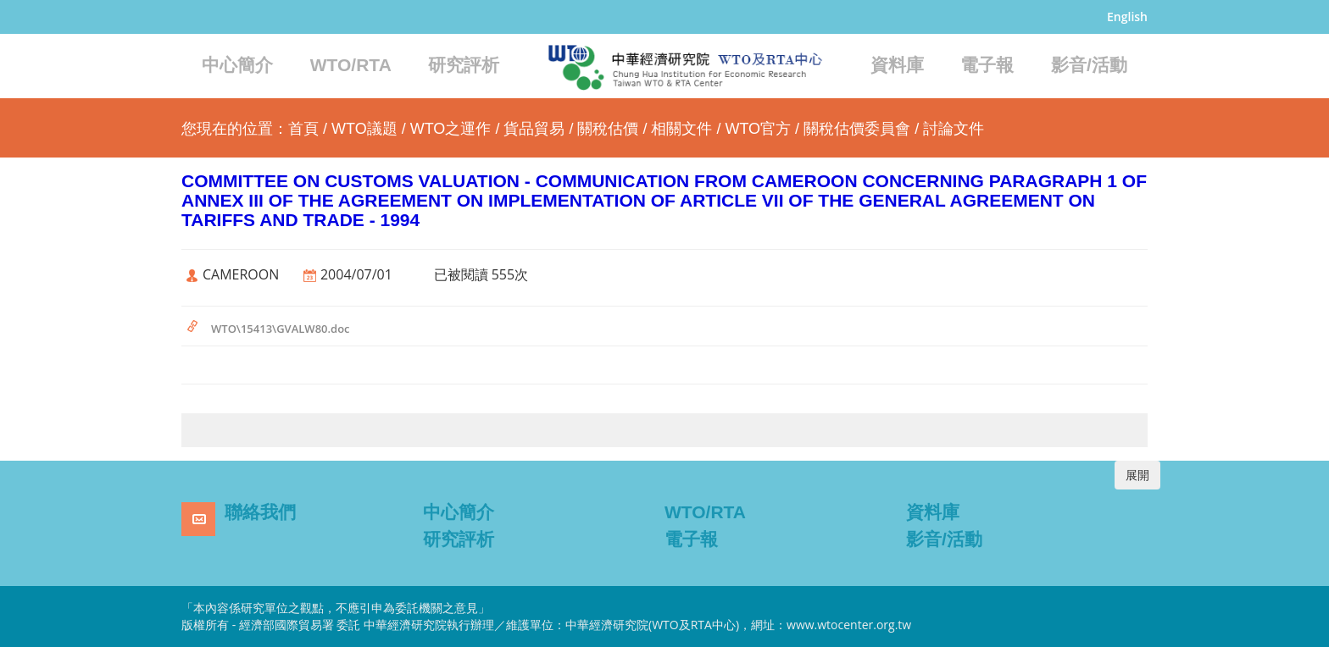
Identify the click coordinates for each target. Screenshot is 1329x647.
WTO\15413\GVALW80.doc (280, 328)
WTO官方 (758, 128)
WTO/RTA (351, 65)
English (1127, 16)
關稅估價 (607, 128)
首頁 (303, 128)
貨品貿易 (533, 128)
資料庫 (897, 65)
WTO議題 (364, 128)
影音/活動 (1089, 65)
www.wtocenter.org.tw (849, 625)
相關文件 (681, 128)
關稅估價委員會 (857, 128)
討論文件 (953, 128)
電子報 (987, 65)
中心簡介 (237, 65)
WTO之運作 (451, 128)
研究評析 (463, 65)
